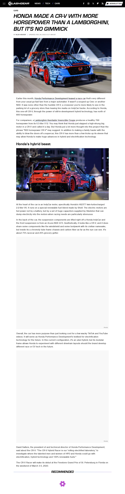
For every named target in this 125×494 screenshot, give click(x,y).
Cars (57, 3)
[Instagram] (88, 4)
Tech (47, 3)
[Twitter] (93, 4)
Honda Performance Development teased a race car (60, 98)
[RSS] (103, 4)
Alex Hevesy (21, 34)
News (37, 3)
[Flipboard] (98, 4)
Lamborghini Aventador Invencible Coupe (55, 120)
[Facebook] (84, 4)
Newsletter (114, 4)
